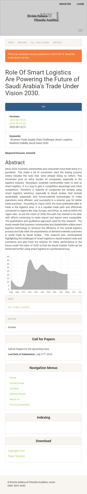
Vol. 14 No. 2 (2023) (40, 42)
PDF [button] (43, 107)
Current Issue (17, 383)
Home (11, 42)
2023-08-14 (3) (18, 120)
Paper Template (16, 456)
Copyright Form (16, 450)
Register (65, 4)
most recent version (18, 57)
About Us (15, 399)
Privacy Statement (19, 404)
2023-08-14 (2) (18, 123)
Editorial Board (18, 394)
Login (80, 4)
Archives (22, 42)
